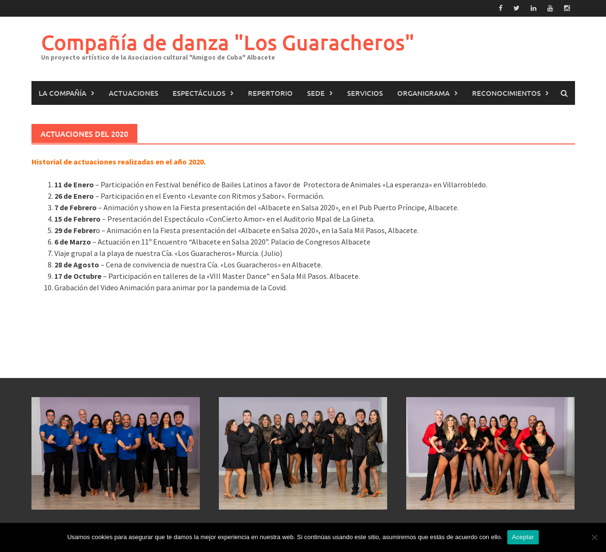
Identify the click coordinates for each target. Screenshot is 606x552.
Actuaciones (133, 93)
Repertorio (270, 93)
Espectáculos (199, 93)
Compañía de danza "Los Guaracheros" (227, 42)
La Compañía (62, 93)
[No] (594, 537)
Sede (316, 93)
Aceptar (523, 537)
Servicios (365, 93)
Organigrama (423, 93)
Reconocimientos (506, 93)
